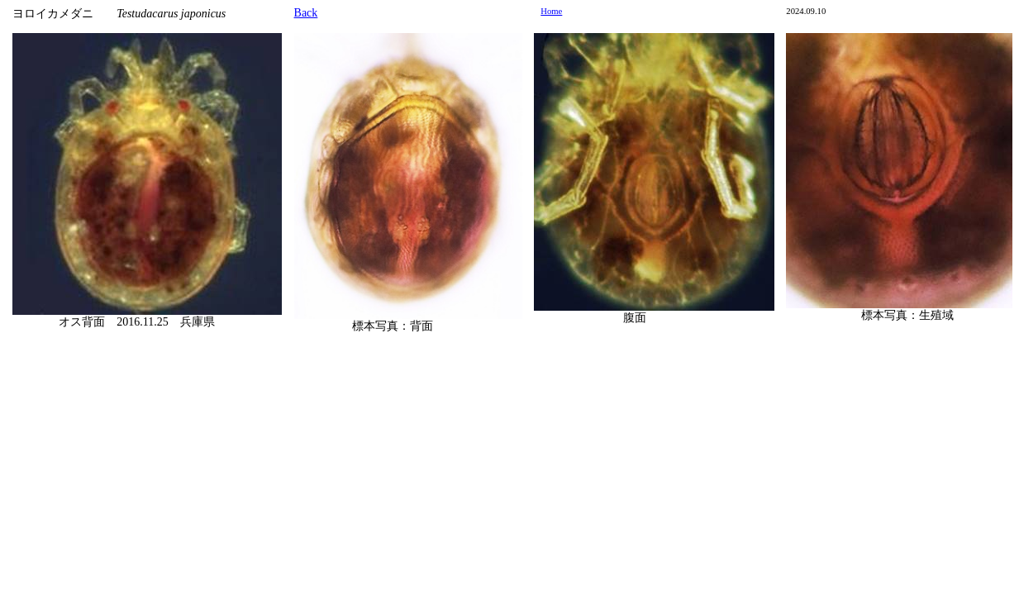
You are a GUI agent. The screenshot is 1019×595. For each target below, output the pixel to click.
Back (306, 13)
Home (551, 11)
